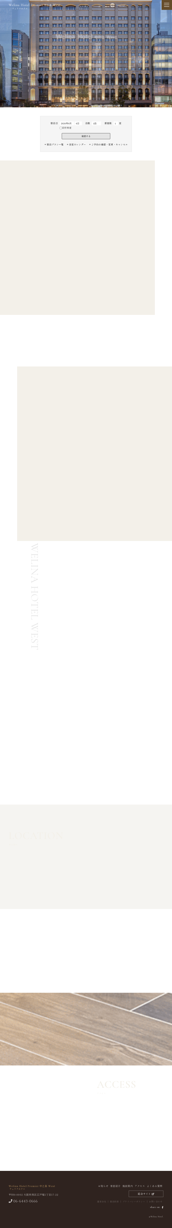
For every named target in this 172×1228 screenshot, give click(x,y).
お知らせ (103, 1186)
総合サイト (146, 1193)
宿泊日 (54, 123)
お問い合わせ (156, 1201)
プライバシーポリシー (134, 1201)
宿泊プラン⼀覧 (55, 144)
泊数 (87, 123)
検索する (86, 136)
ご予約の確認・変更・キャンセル (109, 144)
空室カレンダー (77, 144)
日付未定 (66, 127)
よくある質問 (155, 1186)
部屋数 (108, 123)
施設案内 (128, 1186)
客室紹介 (115, 1186)
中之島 (35, 6)
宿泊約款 (114, 1201)
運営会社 (101, 1201)
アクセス (140, 1186)
